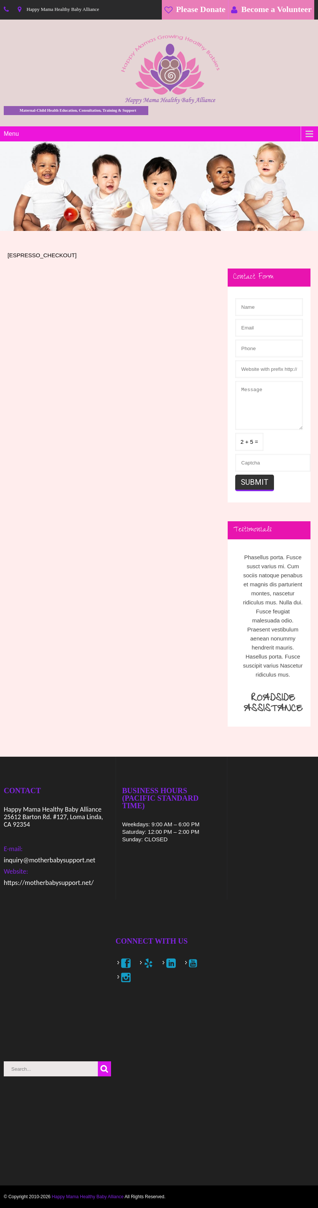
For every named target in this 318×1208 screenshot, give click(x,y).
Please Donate (200, 9)
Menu (11, 134)
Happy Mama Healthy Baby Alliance (88, 1196)
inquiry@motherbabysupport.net (49, 860)
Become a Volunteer (276, 9)
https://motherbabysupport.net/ (49, 883)
